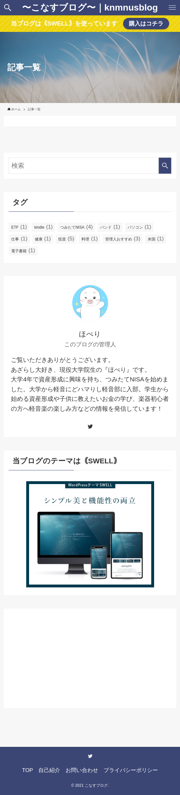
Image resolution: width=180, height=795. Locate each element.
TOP (27, 770)
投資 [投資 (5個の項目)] (66, 239)
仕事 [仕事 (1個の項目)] (19, 239)
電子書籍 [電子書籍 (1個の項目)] (23, 250)
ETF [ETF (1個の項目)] (19, 227)
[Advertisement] (90, 658)
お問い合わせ (82, 770)
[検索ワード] (90, 166)
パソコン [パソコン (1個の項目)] (139, 227)
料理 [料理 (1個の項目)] (90, 239)
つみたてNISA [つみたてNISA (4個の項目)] (76, 227)
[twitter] (90, 426)
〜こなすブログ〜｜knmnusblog (90, 7)
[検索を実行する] (165, 166)
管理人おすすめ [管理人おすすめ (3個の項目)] (122, 239)
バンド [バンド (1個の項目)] (110, 227)
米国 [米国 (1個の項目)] (156, 239)
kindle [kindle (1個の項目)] (43, 227)
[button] (7, 7)
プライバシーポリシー (131, 770)
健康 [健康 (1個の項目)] (43, 239)
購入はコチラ (146, 23)
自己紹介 (49, 770)
